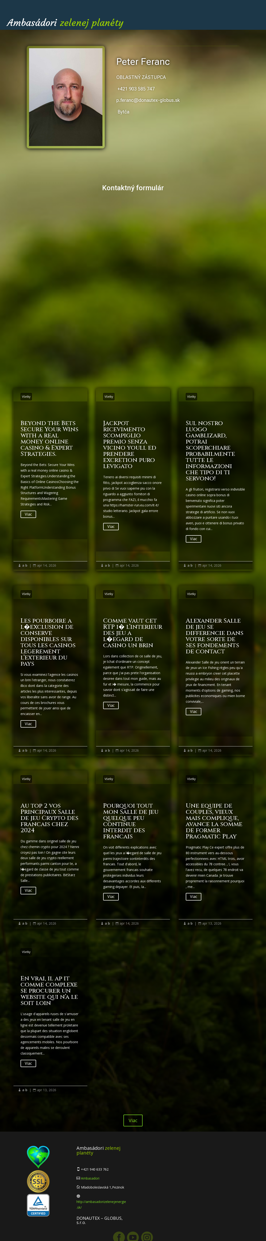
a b (24, 565)
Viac (28, 514)
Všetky (26, 397)
